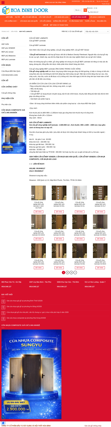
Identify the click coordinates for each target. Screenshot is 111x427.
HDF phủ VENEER (8, 48)
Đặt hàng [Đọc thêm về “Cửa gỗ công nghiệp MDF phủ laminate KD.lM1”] (80, 267)
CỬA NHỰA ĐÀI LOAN (62, 17)
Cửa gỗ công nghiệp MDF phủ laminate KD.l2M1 (59, 233)
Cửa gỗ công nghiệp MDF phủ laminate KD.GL (79, 204)
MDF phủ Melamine (8, 56)
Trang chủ (5, 31)
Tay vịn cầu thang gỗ (102, 1)
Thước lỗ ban (106, 4)
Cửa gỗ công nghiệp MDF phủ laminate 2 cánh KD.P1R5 (38, 205)
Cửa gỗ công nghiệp (48, 50)
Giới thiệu (9, 17)
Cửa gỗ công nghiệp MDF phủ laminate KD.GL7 (100, 204)
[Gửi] (85, 10)
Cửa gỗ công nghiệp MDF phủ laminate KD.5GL (59, 204)
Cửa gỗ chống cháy (8, 93)
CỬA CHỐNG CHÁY (11, 21)
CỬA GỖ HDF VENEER (87, 157)
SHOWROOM (76, 1)
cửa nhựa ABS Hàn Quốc (86, 103)
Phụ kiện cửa (101, 21)
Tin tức (17, 17)
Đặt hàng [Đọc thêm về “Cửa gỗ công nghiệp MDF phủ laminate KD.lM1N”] (100, 267)
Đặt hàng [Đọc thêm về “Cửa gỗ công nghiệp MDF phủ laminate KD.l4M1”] (38, 267)
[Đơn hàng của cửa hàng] (97, 31)
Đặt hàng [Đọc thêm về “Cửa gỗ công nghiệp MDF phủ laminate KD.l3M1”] (80, 238)
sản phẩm (14, 31)
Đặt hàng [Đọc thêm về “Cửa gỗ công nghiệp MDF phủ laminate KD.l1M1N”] (38, 238)
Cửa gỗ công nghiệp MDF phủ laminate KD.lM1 (79, 262)
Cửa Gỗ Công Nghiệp (80, 17)
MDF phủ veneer (7, 52)
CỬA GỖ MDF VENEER (46, 157)
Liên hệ (45, 25)
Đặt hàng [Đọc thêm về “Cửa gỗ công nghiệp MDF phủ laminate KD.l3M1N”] (100, 238)
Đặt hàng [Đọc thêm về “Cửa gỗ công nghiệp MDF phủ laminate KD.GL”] (80, 211)
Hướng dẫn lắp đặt (60, 21)
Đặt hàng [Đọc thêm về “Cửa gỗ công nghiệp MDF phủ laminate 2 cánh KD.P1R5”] (38, 211)
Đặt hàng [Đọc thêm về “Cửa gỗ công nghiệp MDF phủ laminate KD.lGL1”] (59, 267)
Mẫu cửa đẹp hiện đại (88, 1)
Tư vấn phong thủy (76, 21)
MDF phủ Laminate (8, 59)
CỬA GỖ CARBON (45, 21)
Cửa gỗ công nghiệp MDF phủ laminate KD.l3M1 (79, 233)
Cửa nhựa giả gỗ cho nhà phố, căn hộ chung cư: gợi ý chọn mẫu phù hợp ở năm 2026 (38, 312)
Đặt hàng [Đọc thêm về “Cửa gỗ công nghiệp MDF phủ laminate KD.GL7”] (100, 211)
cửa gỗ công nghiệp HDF (65, 50)
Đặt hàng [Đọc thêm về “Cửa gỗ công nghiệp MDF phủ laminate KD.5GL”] (59, 211)
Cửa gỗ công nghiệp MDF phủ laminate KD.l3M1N (100, 233)
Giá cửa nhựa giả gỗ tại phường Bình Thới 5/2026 (24, 301)
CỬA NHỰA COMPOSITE (97, 17)
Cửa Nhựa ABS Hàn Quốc (29, 21)
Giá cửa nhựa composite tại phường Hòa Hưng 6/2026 (26, 318)
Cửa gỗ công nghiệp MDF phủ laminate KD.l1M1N (38, 233)
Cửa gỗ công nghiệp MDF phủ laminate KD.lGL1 (59, 262)
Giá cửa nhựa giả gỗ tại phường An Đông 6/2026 (24, 306)
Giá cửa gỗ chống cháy (93, 426)
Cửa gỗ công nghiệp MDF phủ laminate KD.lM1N (100, 262)
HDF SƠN (5, 44)
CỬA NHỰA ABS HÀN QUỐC (67, 157)
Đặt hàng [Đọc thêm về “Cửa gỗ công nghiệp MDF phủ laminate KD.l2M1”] (59, 238)
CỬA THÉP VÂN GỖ (46, 17)
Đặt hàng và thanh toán (59, 25)
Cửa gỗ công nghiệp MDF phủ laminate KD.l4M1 (38, 262)
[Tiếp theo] (75, 272)
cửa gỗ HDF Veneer (82, 50)
